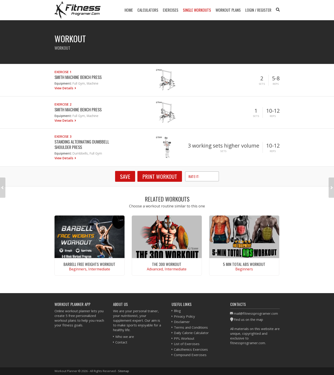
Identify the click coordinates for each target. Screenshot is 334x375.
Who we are (124, 336)
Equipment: (63, 83)
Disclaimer (182, 321)
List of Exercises (187, 343)
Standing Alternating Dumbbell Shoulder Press (82, 144)
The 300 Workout (166, 264)
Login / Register (258, 10)
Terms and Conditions (191, 327)
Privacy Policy (184, 316)
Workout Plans (228, 10)
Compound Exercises (190, 355)
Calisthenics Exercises (191, 349)
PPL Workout (184, 338)
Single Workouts (197, 10)
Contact (121, 342)
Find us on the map (248, 319)
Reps (276, 83)
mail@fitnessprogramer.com (256, 313)
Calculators (147, 10)
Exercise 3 (63, 136)
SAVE (125, 176)
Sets (262, 83)
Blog (177, 310)
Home (129, 10)
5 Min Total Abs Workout (244, 264)
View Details (64, 88)
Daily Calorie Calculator (191, 332)
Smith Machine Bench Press (78, 77)
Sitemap (123, 371)
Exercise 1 (63, 72)
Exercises (170, 10)
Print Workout (159, 176)
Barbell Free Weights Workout (89, 264)
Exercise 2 (63, 104)
